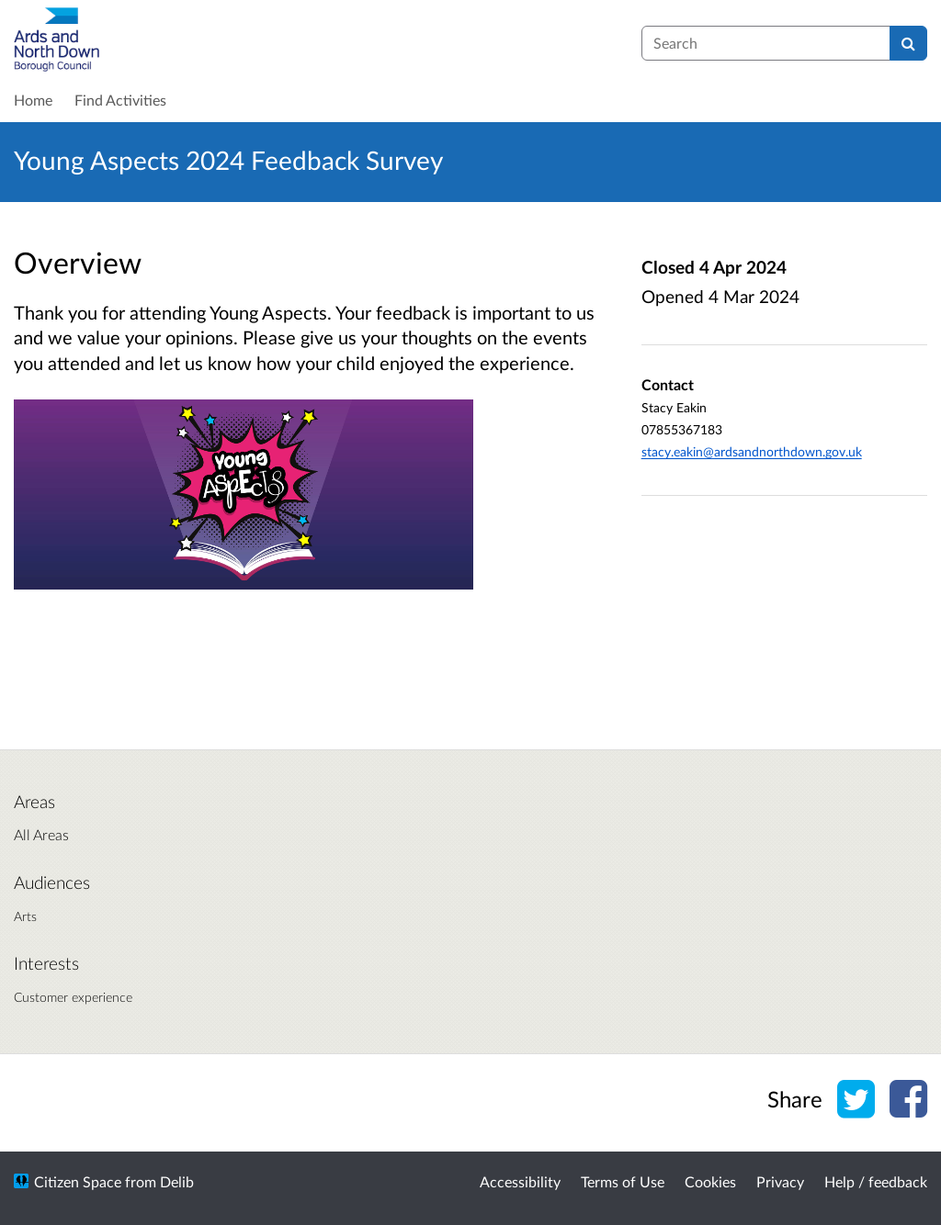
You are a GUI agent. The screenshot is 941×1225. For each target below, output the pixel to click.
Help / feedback (875, 1181)
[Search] (908, 43)
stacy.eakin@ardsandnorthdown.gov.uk (751, 451)
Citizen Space (77, 1181)
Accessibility (520, 1181)
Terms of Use (622, 1181)
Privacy (780, 1181)
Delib (177, 1181)
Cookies (710, 1181)
